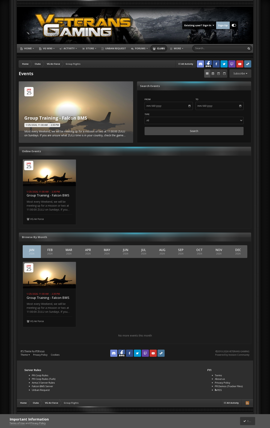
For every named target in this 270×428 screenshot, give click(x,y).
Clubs (160, 48)
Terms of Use (17, 423)
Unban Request (115, 48)
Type (147, 114)
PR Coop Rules (40, 375)
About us (220, 379)
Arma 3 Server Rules (43, 382)
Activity (69, 48)
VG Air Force (37, 219)
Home (28, 48)
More (177, 48)
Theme (25, 354)
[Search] (208, 48)
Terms (218, 375)
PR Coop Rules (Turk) (43, 379)
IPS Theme (26, 351)
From (148, 99)
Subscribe (240, 73)
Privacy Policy (40, 354)
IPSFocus (39, 351)
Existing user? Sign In (199, 25)
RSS (218, 390)
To (197, 99)
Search (194, 131)
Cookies (55, 354)
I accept (249, 421)
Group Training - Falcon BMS (48, 195)
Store (89, 48)
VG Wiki (47, 48)
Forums (140, 48)
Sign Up (223, 25)
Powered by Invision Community (232, 354)
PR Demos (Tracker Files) (229, 386)
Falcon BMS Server (42, 386)
